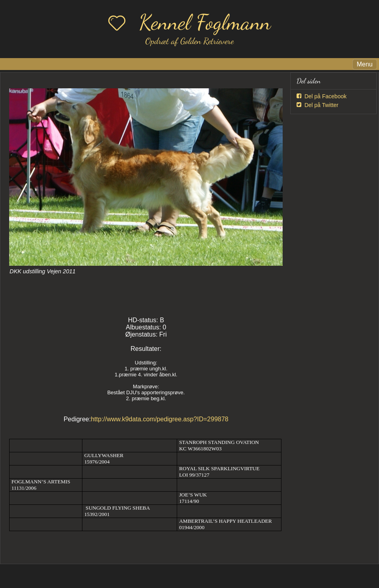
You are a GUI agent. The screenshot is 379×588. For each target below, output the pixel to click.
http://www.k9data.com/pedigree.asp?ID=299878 (160, 419)
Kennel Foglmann (205, 22)
